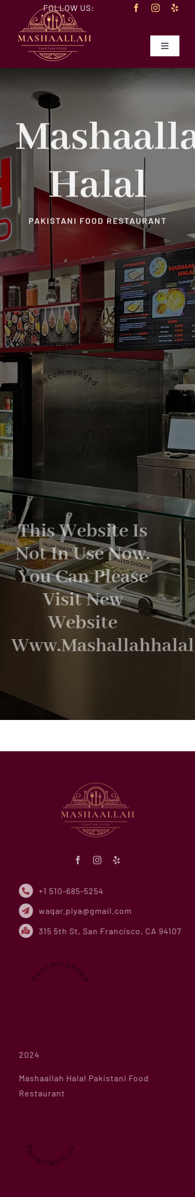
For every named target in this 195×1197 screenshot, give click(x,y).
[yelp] (175, 8)
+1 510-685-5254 (73, 891)
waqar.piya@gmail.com (87, 910)
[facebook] (136, 8)
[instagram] (155, 8)
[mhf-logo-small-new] (55, 7)
